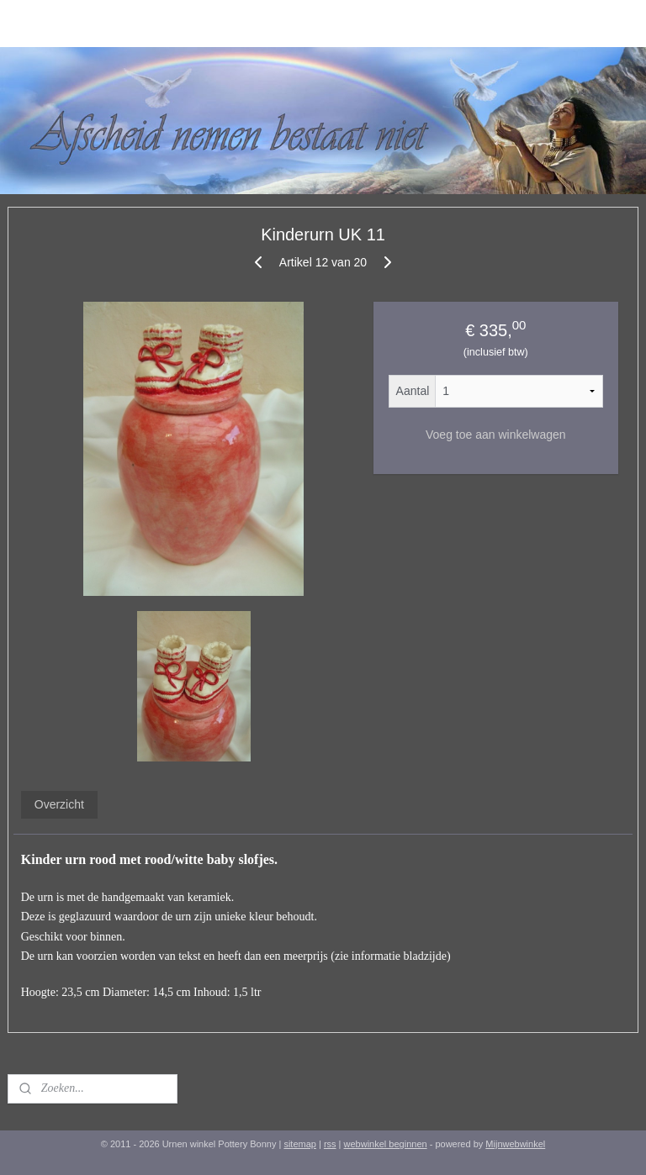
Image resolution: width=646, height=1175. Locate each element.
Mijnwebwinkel (515, 1144)
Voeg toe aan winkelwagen (496, 434)
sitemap (299, 1144)
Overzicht (59, 804)
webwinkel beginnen (385, 1144)
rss (330, 1144)
